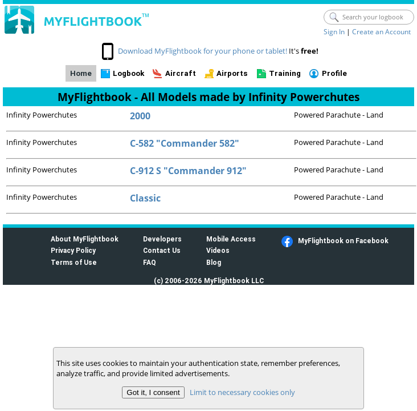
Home (81, 73)
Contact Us (162, 250)
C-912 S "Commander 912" (188, 170)
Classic (145, 198)
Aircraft (180, 73)
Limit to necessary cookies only (242, 392)
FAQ (149, 262)
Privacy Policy (73, 250)
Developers (162, 239)
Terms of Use (74, 262)
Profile (334, 73)
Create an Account (381, 32)
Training (285, 73)
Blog (213, 262)
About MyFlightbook (84, 239)
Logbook (128, 73)
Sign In (334, 32)
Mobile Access (231, 239)
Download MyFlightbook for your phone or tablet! (202, 51)
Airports (232, 73)
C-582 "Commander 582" (184, 143)
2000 (140, 116)
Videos (218, 250)
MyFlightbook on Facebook (343, 240)
